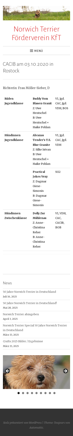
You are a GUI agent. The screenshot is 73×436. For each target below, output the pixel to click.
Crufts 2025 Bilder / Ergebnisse (23, 341)
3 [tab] (27, 393)
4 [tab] (32, 393)
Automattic (36, 427)
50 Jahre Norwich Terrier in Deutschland (29, 292)
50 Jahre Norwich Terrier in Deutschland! (30, 303)
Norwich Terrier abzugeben (21, 314)
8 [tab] (50, 393)
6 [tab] (41, 393)
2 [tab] (23, 393)
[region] (36, 372)
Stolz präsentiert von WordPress (22, 422)
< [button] (8, 371)
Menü (38, 50)
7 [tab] (45, 393)
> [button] (65, 371)
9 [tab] (54, 393)
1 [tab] (19, 393)
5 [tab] (36, 393)
